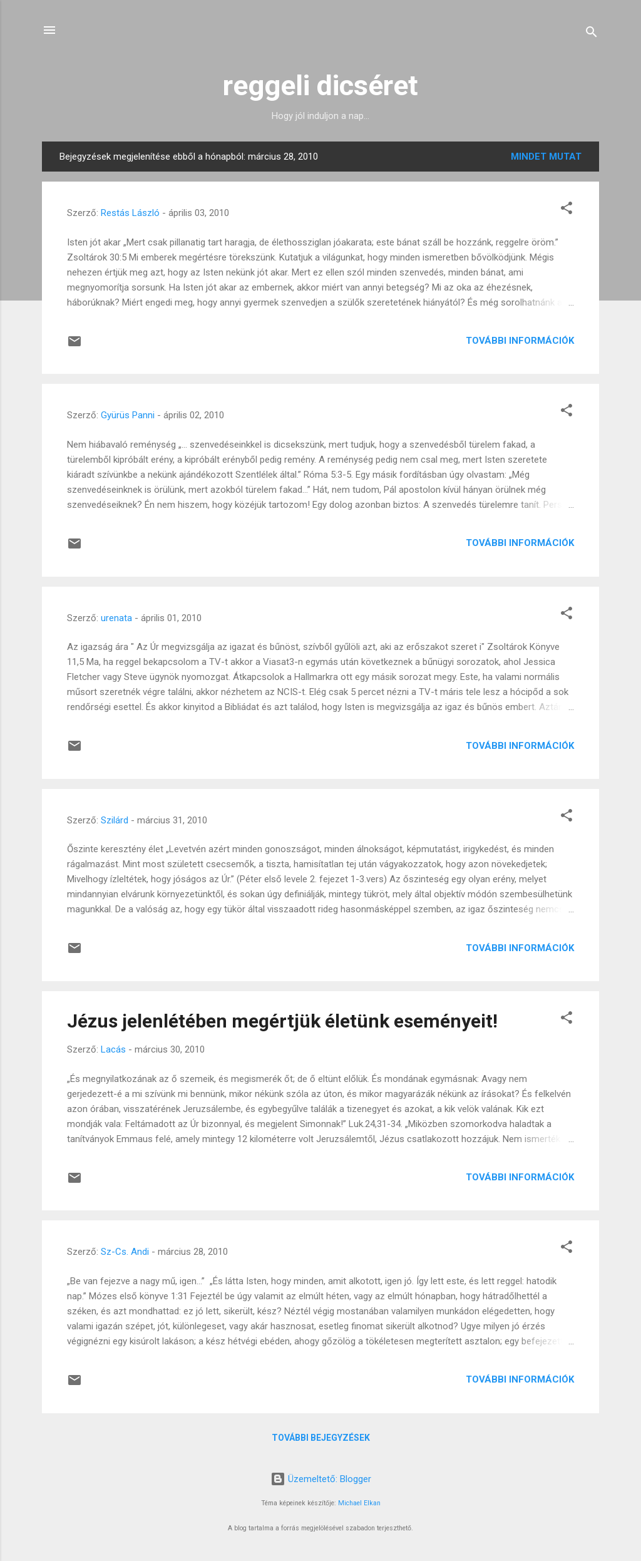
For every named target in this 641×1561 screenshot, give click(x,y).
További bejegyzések (321, 1438)
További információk (520, 340)
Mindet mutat (546, 156)
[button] (566, 210)
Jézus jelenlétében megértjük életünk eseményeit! (282, 1021)
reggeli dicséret (320, 85)
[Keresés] (591, 34)
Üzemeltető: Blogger (320, 1479)
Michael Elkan (359, 1503)
